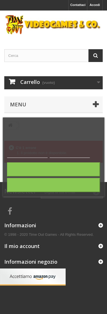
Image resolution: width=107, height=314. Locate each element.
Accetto (53, 185)
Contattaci (78, 5)
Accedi (95, 5)
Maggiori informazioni (27, 155)
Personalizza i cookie (70, 155)
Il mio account (22, 246)
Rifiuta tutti (53, 169)
